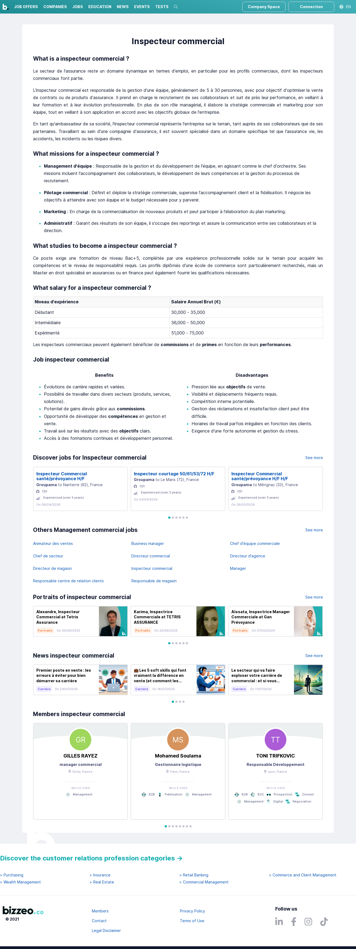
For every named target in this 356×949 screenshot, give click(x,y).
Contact (99, 920)
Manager (238, 568)
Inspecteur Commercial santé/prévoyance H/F (61, 476)
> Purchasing (11, 875)
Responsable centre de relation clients (68, 580)
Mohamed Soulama (178, 756)
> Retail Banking (193, 875)
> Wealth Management (20, 882)
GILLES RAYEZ (80, 756)
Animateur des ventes (53, 543)
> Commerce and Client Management (302, 875)
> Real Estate (102, 882)
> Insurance (100, 875)
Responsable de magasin (154, 580)
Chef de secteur (48, 556)
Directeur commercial (150, 556)
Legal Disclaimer (106, 930)
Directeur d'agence (247, 556)
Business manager (147, 543)
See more (314, 457)
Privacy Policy (192, 911)
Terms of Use (192, 920)
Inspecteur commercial (151, 568)
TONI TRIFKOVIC (275, 756)
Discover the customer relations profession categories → (91, 858)
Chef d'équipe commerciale (255, 543)
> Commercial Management (204, 882)
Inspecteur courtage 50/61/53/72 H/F (174, 473)
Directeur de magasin (52, 568)
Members (100, 911)
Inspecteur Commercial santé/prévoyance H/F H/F (259, 476)
